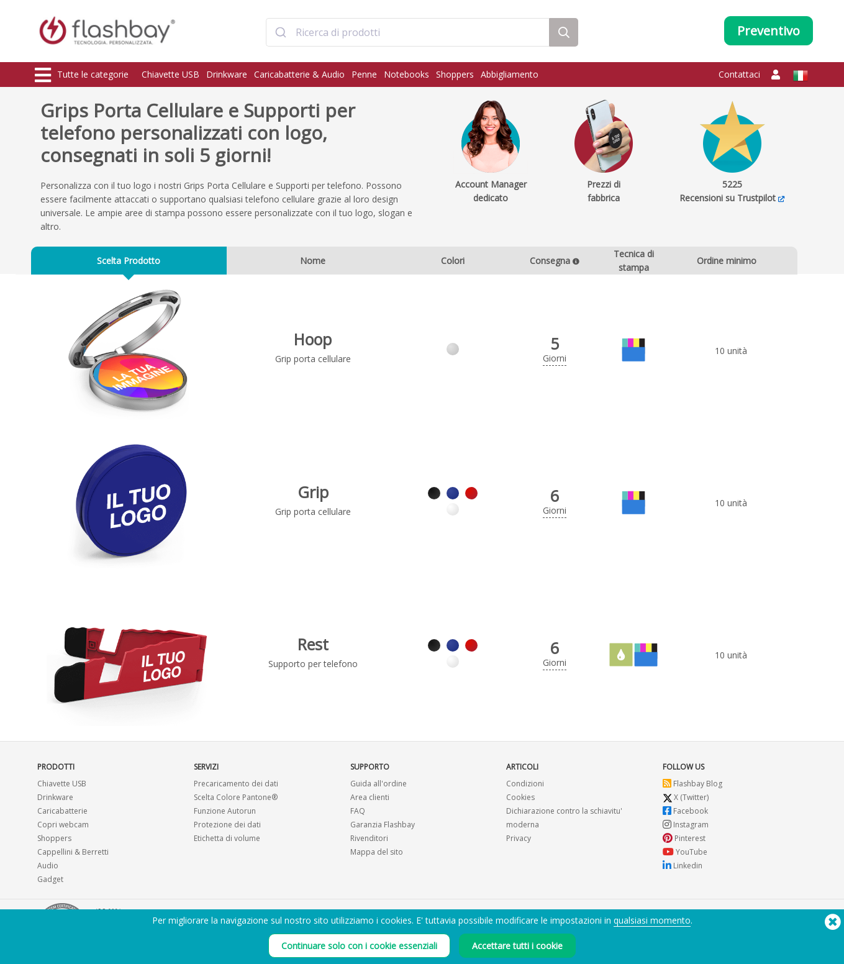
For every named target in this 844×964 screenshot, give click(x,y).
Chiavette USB (170, 74)
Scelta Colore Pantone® (236, 799)
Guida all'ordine (378, 786)
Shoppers (455, 74)
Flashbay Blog (692, 786)
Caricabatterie (62, 813)
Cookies (520, 799)
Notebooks (406, 74)
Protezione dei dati (227, 827)
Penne (364, 74)
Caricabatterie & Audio (299, 74)
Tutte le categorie (82, 75)
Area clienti (369, 799)
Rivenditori (369, 840)
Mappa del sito (376, 854)
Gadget (50, 881)
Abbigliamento (509, 74)
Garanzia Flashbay (382, 827)
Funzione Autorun (225, 813)
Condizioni (525, 786)
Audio (47, 868)
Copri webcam (63, 827)
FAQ (357, 813)
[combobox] (408, 33)
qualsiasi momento (652, 928)
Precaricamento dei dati (236, 786)
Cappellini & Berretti (73, 854)
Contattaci (739, 74)
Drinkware (226, 74)
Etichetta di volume (227, 840)
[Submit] (281, 33)
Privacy (518, 840)
